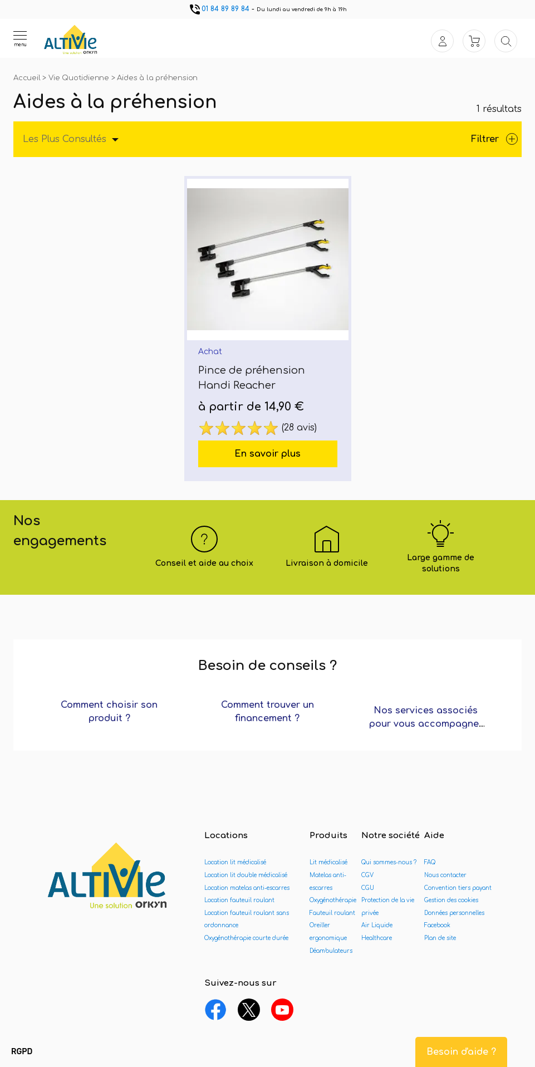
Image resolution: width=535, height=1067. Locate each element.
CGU (367, 888)
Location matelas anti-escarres (246, 888)
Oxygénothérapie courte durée (246, 938)
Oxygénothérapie (333, 900)
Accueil (27, 78)
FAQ (429, 862)
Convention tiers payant (458, 888)
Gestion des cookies (451, 900)
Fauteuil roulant (332, 913)
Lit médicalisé (328, 862)
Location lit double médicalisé (245, 875)
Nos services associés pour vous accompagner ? (426, 724)
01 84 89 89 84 (218, 9)
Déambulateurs (331, 951)
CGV (367, 875)
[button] (21, 1052)
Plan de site (440, 938)
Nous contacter (445, 875)
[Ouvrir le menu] (20, 38)
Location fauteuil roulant (239, 900)
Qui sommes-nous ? (388, 862)
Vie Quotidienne (79, 78)
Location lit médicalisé (235, 862)
